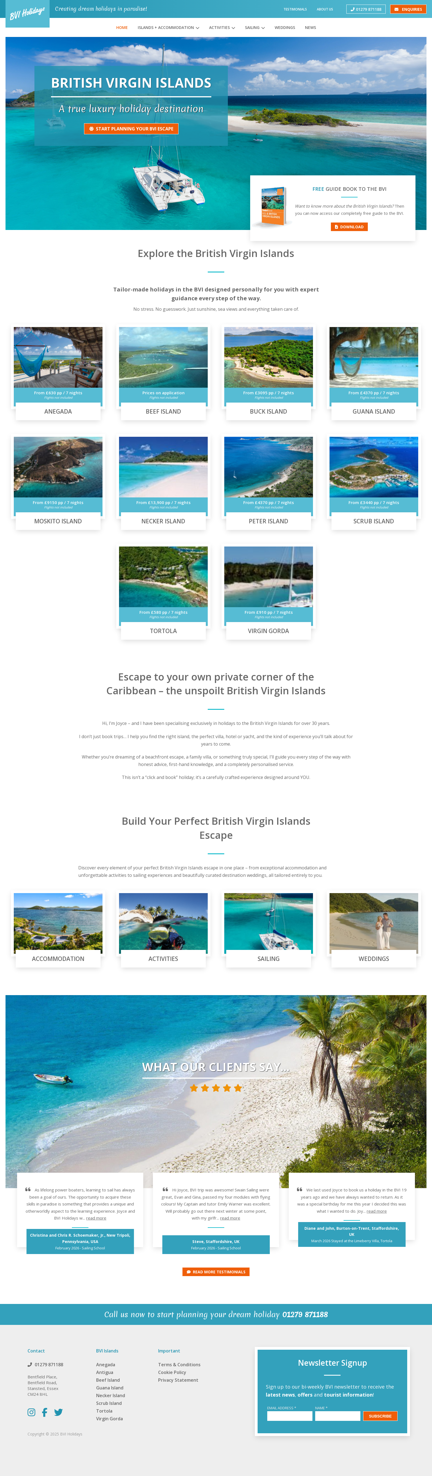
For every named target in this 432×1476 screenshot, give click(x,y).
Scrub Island (109, 1403)
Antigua (104, 1372)
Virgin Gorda (109, 1419)
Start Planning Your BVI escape (131, 129)
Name (321, 1407)
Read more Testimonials (216, 1271)
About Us (325, 9)
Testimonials (295, 9)
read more (96, 1218)
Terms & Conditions (179, 1365)
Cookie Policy (172, 1372)
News (310, 27)
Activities (219, 27)
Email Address (281, 1407)
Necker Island (110, 1395)
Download (349, 226)
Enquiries (408, 9)
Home (122, 27)
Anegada (105, 1365)
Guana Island (109, 1388)
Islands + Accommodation (166, 27)
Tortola (104, 1411)
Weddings (285, 27)
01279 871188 (366, 9)
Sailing (252, 27)
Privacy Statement (178, 1380)
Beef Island (108, 1380)
